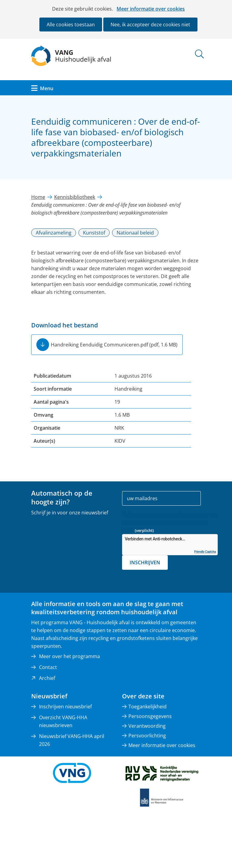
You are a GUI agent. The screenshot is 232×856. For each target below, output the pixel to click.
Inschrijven (145, 562)
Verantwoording (147, 726)
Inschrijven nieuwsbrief (65, 706)
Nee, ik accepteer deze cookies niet (150, 24)
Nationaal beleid (135, 232)
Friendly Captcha (205, 551)
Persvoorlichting (147, 735)
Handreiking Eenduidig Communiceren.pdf (114, 344)
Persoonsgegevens (150, 716)
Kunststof (94, 232)
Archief (47, 678)
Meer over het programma (69, 656)
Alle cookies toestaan (71, 24)
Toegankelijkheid (147, 706)
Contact (48, 667)
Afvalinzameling (53, 232)
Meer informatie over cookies (151, 8)
